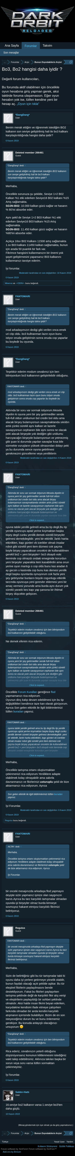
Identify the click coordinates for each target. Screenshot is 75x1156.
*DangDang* (22, 114)
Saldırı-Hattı (22, 1092)
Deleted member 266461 (29, 152)
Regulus (9, 820)
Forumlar (31, 46)
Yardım (69, 1142)
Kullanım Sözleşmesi (47, 1146)
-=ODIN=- (20, 283)
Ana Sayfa (12, 45)
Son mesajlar (11, 52)
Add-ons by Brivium (12, 1152)
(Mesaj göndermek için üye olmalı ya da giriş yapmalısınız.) (45, 1125)
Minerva (8, 283)
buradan (18, 711)
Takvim (47, 45)
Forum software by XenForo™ (43, 1149)
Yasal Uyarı (59, 1142)
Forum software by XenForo (15, 1149)
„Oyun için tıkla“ (28, 104)
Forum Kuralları (27, 692)
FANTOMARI (22, 296)
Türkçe (5, 1142)
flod (53, 692)
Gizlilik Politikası (66, 1146)
